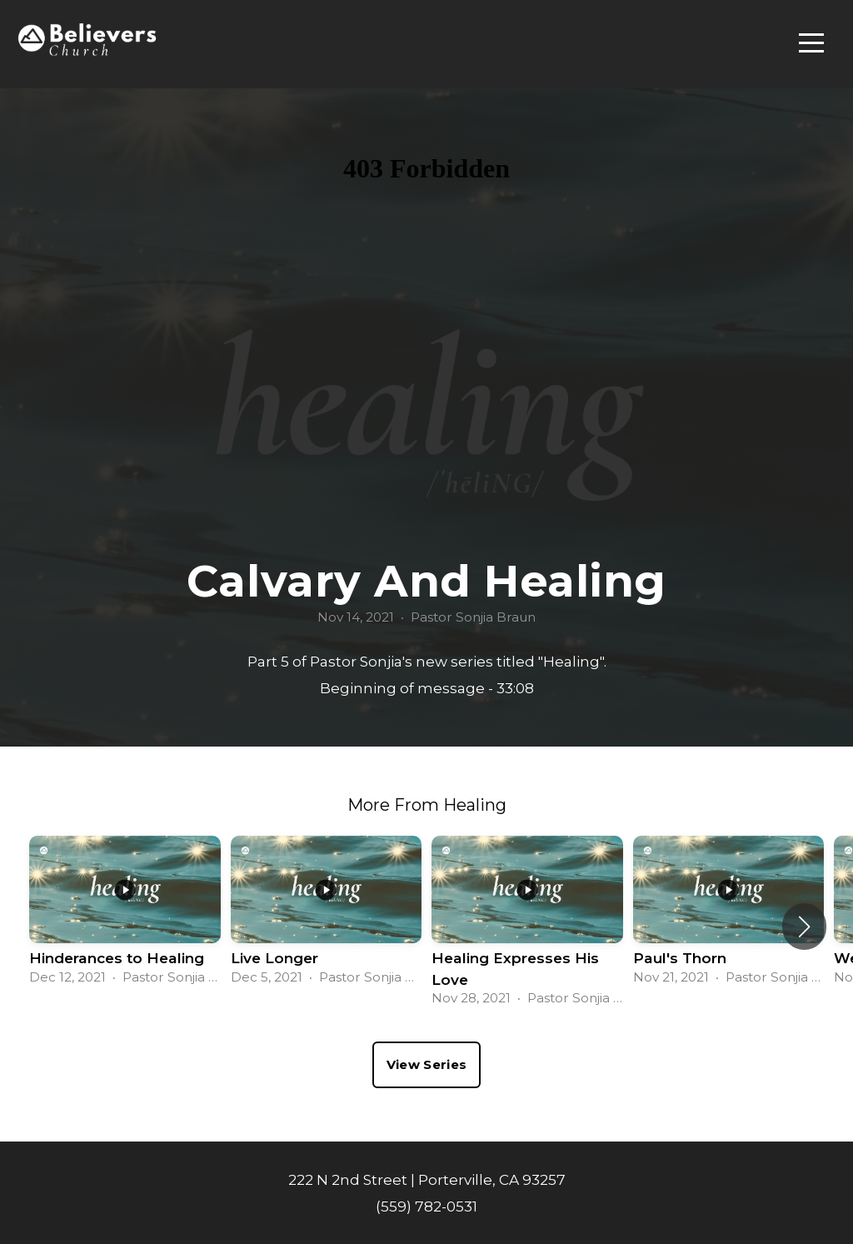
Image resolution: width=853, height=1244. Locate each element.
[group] (125, 916)
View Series (426, 1064)
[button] (804, 926)
